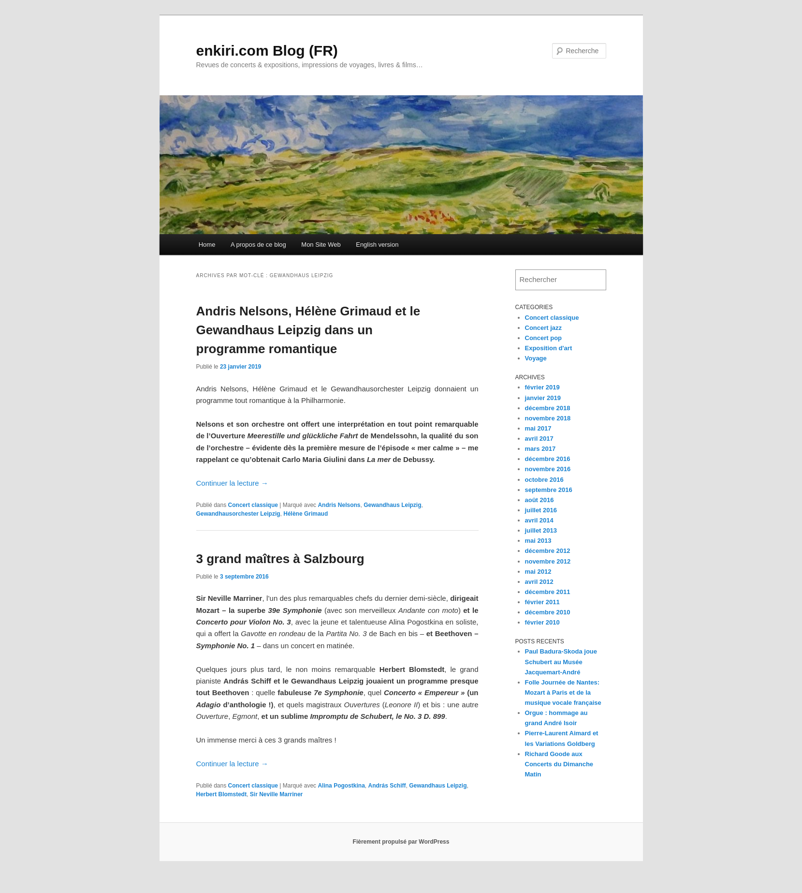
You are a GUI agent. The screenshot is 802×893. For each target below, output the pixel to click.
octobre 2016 (544, 479)
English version (377, 244)
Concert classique (253, 505)
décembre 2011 (547, 591)
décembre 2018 (547, 408)
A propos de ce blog (258, 244)
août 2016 (539, 500)
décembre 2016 (547, 458)
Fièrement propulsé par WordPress (401, 841)
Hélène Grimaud (305, 513)
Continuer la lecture (232, 483)
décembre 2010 (547, 612)
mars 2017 (540, 448)
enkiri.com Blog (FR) (267, 51)
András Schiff (387, 785)
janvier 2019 (543, 398)
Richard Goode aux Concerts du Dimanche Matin (559, 764)
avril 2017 (539, 438)
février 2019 (542, 387)
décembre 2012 (547, 550)
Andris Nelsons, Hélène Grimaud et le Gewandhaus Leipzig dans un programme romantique (308, 330)
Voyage (536, 358)
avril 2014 (539, 520)
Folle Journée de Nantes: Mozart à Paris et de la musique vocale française (563, 692)
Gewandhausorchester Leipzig (238, 513)
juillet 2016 (541, 510)
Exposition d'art (548, 348)
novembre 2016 (548, 469)
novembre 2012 (548, 561)
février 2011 (542, 602)
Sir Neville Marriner (276, 794)
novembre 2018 (548, 418)
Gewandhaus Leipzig (392, 505)
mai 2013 (538, 540)
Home (207, 244)
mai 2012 (538, 571)
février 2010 (542, 622)
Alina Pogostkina (341, 785)
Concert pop (543, 338)
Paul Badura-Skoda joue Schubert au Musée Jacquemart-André (561, 661)
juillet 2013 (541, 530)
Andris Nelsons (339, 505)
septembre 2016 (548, 489)
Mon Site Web (320, 244)
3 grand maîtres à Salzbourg (280, 558)
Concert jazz (543, 327)
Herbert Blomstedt (221, 794)
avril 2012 (539, 581)
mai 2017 (538, 428)
